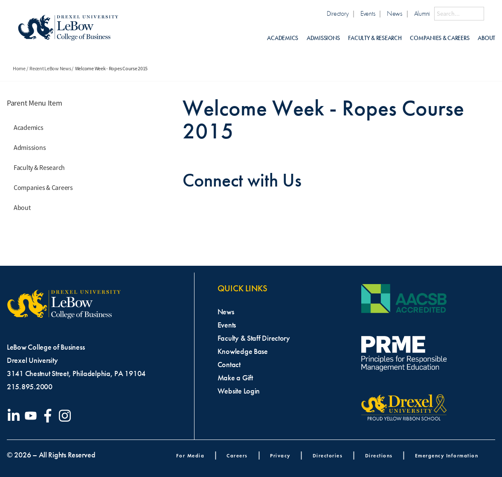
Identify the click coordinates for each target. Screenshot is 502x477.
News (394, 13)
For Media (190, 455)
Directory (338, 13)
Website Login (239, 391)
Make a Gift (235, 377)
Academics (282, 38)
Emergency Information (447, 455)
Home (19, 68)
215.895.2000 (29, 386)
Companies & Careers (439, 38)
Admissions (323, 38)
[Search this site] (459, 13)
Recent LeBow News (50, 68)
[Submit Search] (489, 13)
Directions (379, 455)
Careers (237, 455)
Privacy (280, 455)
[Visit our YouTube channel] (32, 415)
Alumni (422, 13)
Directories (328, 455)
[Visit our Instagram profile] (66, 415)
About (486, 38)
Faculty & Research (374, 38)
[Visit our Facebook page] (49, 415)
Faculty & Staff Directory (254, 338)
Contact (229, 364)
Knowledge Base (243, 351)
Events (367, 13)
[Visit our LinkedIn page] (15, 415)
